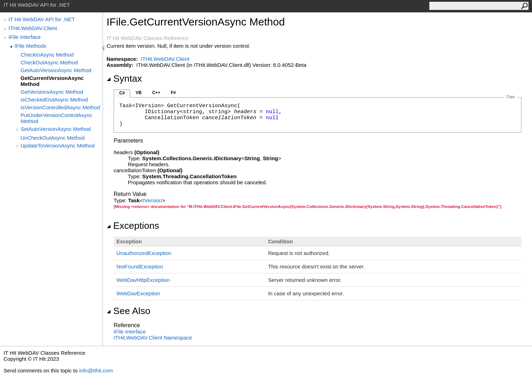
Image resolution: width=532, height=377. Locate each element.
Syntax (124, 78)
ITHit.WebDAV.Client (32, 28)
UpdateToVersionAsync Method (58, 146)
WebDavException (138, 293)
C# (122, 93)
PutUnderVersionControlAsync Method (56, 118)
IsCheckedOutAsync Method (54, 100)
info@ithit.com (96, 370)
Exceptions (133, 225)
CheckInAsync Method (47, 55)
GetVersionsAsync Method (52, 92)
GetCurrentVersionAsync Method (52, 81)
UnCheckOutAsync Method (53, 138)
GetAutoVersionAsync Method (56, 70)
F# (173, 92)
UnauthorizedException (143, 253)
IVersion (152, 200)
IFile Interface (24, 37)
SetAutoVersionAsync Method (56, 129)
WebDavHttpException (143, 280)
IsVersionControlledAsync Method (60, 107)
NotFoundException (139, 266)
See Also (128, 311)
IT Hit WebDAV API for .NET (41, 19)
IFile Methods (30, 46)
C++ (156, 92)
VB (139, 92)
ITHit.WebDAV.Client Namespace (153, 338)
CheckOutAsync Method (49, 62)
